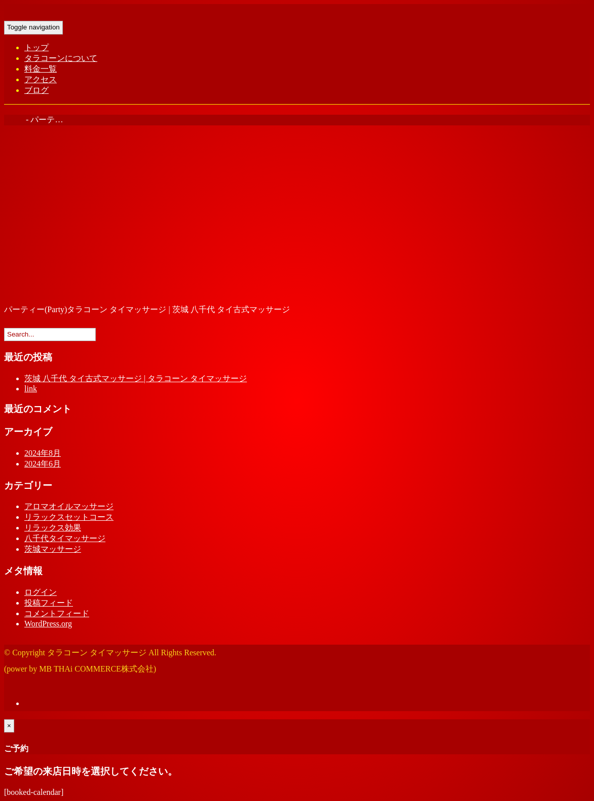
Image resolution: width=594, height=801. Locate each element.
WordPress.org (48, 623)
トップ (36, 47)
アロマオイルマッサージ (69, 506)
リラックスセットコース (69, 517)
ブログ (36, 90)
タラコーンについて (60, 58)
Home (14, 119)
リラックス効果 (52, 527)
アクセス (40, 79)
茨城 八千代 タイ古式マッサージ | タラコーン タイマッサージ (135, 378)
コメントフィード (56, 613)
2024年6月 (42, 463)
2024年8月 (42, 453)
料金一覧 (40, 68)
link (30, 388)
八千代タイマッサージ (64, 538)
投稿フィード (48, 602)
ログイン (40, 592)
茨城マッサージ (52, 549)
